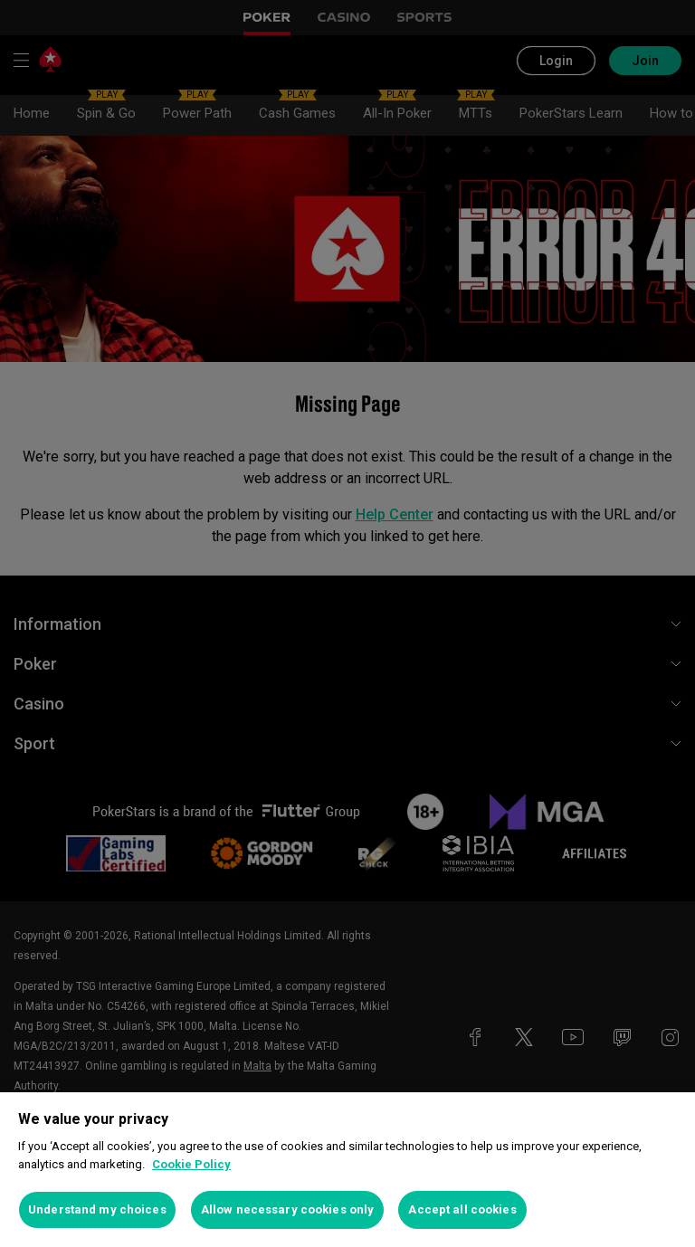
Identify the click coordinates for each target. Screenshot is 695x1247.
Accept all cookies (462, 1209)
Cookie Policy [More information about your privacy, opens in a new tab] (191, 1164)
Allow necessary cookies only (288, 1209)
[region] (347, 1169)
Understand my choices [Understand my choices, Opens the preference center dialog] (97, 1209)
